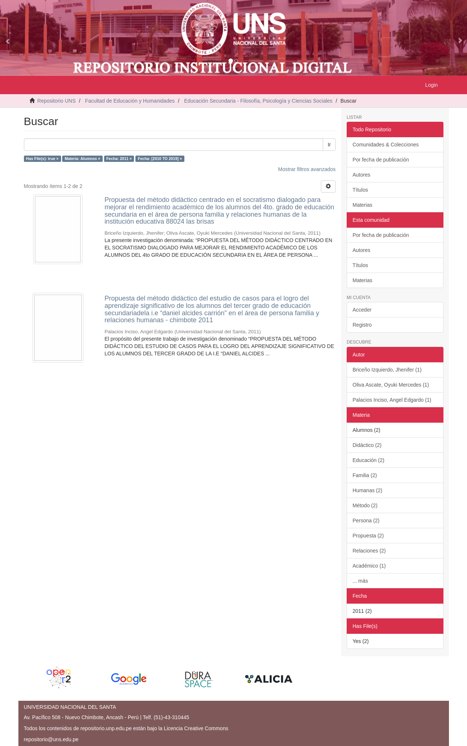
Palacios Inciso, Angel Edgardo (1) (392, 400)
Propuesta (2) (368, 536)
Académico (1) (369, 566)
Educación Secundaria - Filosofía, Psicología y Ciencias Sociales (258, 101)
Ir (329, 145)
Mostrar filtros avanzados (307, 169)
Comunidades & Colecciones (386, 145)
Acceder (362, 310)
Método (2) (365, 505)
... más (360, 581)
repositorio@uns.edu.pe (51, 739)
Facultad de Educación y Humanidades (130, 101)
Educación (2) (368, 460)
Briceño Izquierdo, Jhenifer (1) (387, 370)
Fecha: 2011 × (119, 158)
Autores (361, 175)
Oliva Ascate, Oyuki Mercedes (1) (391, 385)
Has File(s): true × (42, 158)
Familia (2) (365, 475)
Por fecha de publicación (381, 160)
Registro (362, 325)
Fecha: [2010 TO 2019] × (160, 158)
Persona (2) (366, 520)
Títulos (360, 190)
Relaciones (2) (369, 551)
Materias (362, 205)
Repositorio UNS (56, 101)
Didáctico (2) (367, 445)
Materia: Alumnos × (82, 158)
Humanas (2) (367, 490)
